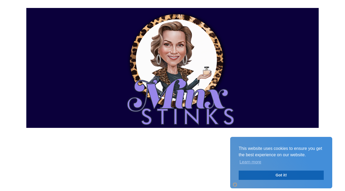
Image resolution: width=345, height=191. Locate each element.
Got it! (281, 175)
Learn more (250, 162)
